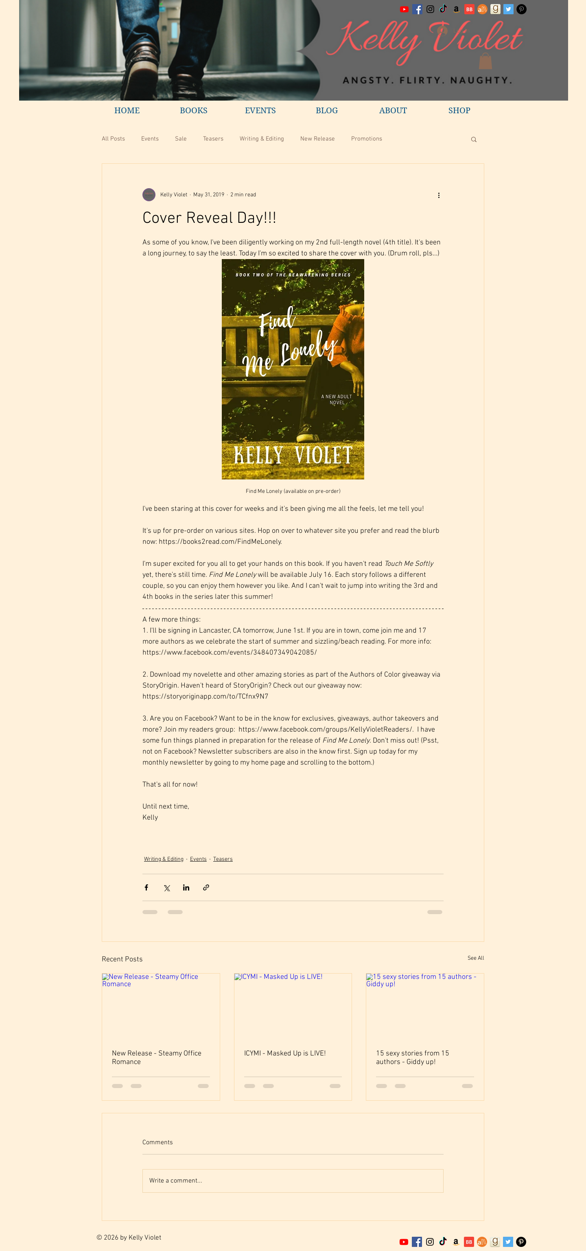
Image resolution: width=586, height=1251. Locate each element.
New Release (317, 139)
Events (150, 139)
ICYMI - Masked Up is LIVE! (285, 1053)
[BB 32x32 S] (469, 9)
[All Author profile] (482, 9)
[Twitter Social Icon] (508, 9)
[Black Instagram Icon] (430, 9)
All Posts (113, 139)
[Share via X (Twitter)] (166, 887)
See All (476, 958)
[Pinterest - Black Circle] (521, 9)
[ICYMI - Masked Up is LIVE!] (293, 1007)
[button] (485, 61)
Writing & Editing (262, 139)
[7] (482, 1242)
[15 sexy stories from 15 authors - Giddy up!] (425, 1007)
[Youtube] (404, 9)
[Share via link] (206, 887)
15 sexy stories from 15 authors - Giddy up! (412, 1057)
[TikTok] (443, 9)
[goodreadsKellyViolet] (495, 9)
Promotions (366, 139)
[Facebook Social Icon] (417, 9)
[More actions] (439, 195)
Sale (181, 139)
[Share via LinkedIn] (186, 887)
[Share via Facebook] (146, 887)
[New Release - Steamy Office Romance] (161, 1007)
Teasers (213, 139)
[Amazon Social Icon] (456, 9)
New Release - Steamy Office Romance (156, 1057)
